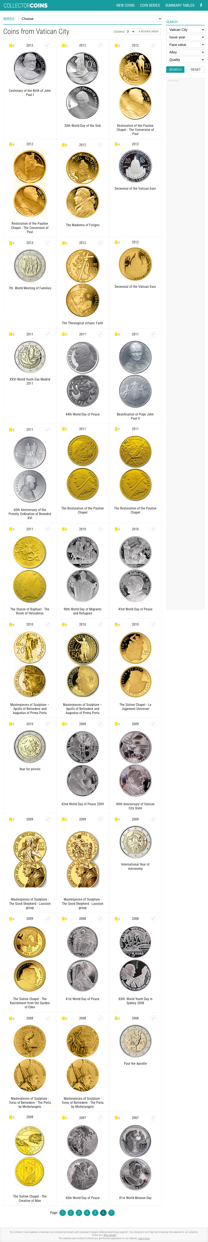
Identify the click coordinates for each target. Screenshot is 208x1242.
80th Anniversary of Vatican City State (135, 806)
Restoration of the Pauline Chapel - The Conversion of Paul (135, 130)
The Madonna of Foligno (82, 225)
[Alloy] (185, 52)
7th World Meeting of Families (30, 288)
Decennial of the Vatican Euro (135, 189)
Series (8, 19)
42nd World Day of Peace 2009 (82, 804)
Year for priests (29, 769)
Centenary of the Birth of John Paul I (30, 93)
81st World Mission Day (135, 1198)
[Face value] (185, 45)
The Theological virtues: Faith (82, 323)
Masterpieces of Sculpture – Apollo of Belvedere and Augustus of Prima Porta (29, 709)
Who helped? (110, 1235)
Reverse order (148, 31)
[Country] (185, 30)
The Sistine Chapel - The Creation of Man (30, 1198)
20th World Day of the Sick (82, 126)
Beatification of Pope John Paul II (135, 416)
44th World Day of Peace (83, 414)
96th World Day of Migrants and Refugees (82, 611)
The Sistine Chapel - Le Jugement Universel (135, 707)
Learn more (144, 1238)
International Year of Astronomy (135, 866)
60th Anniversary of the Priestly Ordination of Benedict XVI (30, 514)
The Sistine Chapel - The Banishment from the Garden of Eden (30, 1003)
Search (175, 69)
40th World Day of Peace (83, 1198)
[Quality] (185, 60)
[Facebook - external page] (201, 5)
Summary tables (179, 5)
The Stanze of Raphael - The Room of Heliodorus (29, 611)
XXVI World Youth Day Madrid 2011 (30, 381)
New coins (125, 5)
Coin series (150, 5)
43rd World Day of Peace (135, 609)
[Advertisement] (185, 148)
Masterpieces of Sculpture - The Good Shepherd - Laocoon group (30, 903)
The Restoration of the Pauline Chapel (82, 510)
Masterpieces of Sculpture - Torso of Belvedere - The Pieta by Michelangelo (30, 1102)
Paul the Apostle (135, 1064)
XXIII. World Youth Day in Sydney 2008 (135, 1001)
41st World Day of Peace (82, 999)
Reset (196, 69)
